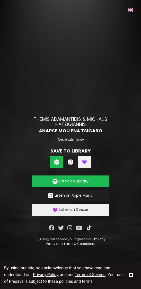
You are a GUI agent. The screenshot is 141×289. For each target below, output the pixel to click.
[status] (131, 275)
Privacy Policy (45, 274)
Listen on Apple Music (70, 195)
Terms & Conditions (79, 244)
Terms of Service (90, 274)
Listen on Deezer (70, 209)
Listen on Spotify (70, 181)
